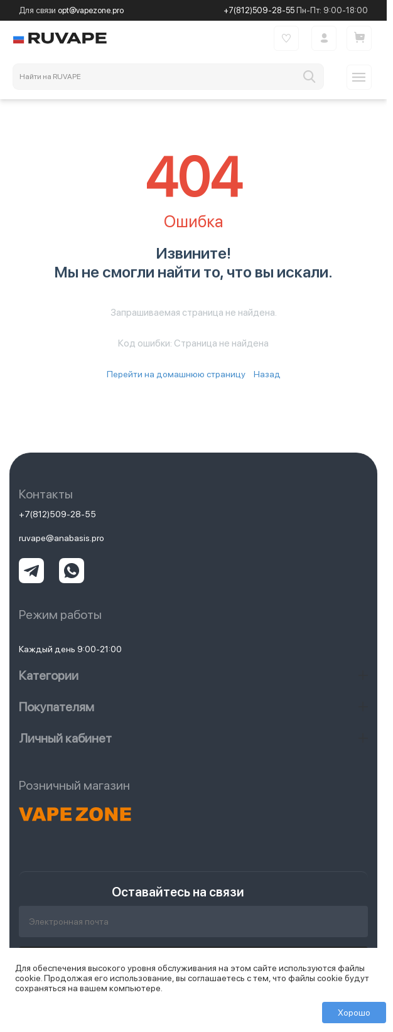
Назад (267, 374)
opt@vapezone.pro (91, 10)
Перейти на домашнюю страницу (176, 374)
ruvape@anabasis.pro (61, 538)
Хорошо (354, 1013)
